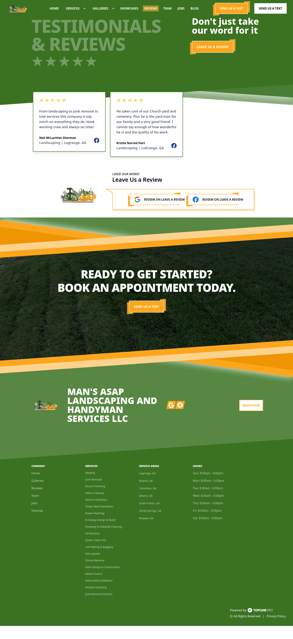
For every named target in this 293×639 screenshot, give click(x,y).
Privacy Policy (276, 629)
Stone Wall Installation (99, 593)
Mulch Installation (96, 513)
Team (35, 509)
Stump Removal (94, 573)
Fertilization (92, 546)
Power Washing (94, 526)
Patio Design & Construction (102, 580)
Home (35, 486)
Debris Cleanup (94, 506)
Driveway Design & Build (100, 533)
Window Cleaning (96, 600)
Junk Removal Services (98, 607)
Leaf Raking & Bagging (99, 560)
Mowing (90, 486)
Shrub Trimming (95, 499)
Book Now (251, 418)
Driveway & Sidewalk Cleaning (103, 539)
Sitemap (37, 524)
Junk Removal (93, 492)
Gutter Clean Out (95, 553)
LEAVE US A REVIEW (213, 60)
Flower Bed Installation (99, 519)
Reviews (37, 501)
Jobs (34, 516)
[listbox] (69, 137)
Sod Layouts (92, 566)
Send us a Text (231, 15)
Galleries (37, 494)
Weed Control (93, 587)
